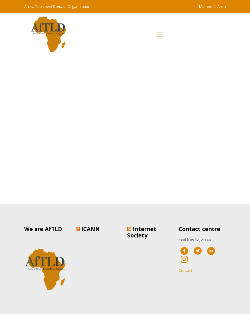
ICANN (90, 229)
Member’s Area (212, 6)
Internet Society (141, 232)
